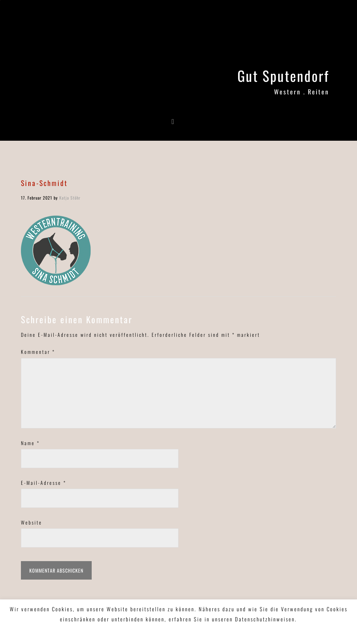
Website (31, 522)
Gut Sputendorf (283, 75)
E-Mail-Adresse (43, 482)
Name (30, 443)
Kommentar (38, 351)
